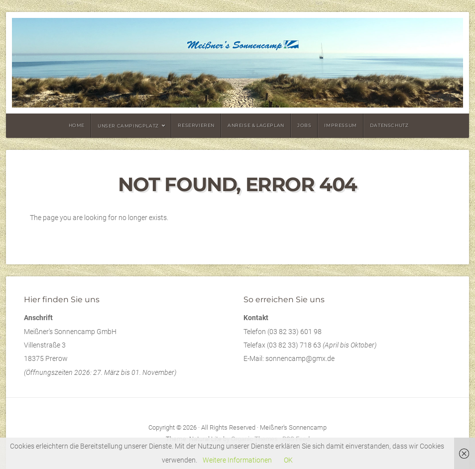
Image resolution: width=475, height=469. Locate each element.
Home (77, 125)
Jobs (304, 125)
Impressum (340, 125)
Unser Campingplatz (128, 125)
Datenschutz (389, 125)
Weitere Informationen (237, 460)
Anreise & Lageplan (256, 125)
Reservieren (196, 125)
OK (288, 460)
